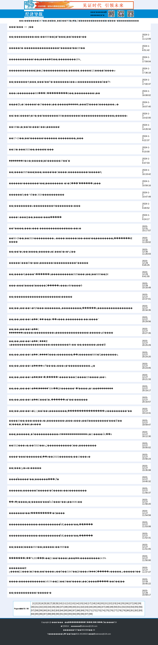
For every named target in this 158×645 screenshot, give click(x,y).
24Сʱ (41, 21)
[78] (120, 610)
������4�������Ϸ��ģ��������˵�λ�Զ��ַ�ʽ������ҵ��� (55, 183)
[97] (86, 614)
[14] (77, 603)
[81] (132, 610)
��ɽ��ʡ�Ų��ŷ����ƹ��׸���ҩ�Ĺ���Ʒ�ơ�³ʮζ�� (42, 252)
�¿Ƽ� (78, 21)
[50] (115, 607)
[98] (90, 614)
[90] (57, 614)
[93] (70, 614)
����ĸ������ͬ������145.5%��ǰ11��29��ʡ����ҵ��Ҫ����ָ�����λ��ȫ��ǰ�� (67, 581)
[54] (132, 607)
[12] (69, 603)
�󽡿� (107, 21)
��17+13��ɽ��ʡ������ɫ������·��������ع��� (46, 138)
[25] (123, 603)
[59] (41, 610)
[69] (82, 610)
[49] (111, 607)
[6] (48, 603)
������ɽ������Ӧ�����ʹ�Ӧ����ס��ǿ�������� (48, 490)
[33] (45, 607)
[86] (41, 614)
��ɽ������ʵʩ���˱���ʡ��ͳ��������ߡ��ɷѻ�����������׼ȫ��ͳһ (59, 82)
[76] (111, 610)
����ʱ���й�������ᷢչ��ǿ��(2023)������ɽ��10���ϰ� (49, 457)
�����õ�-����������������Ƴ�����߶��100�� (47, 48)
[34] (49, 607)
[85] (37, 614)
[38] (66, 607)
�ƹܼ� (72, 21)
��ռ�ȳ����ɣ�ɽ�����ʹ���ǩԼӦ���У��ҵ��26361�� (45, 502)
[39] (70, 607)
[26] (127, 603)
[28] (135, 603)
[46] (99, 607)
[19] (98, 603)
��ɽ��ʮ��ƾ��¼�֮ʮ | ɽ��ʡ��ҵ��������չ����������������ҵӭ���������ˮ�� (70, 411)
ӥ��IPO (65, 21)
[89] (53, 614)
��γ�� (47, 21)
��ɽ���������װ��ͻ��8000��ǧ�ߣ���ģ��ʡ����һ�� (47, 37)
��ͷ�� (23, 21)
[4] (42, 603)
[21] (106, 603)
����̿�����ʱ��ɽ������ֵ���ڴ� (34, 479)
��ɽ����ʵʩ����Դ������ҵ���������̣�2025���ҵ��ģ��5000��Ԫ (58, 274)
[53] (128, 607)
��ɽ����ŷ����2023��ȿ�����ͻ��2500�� (39, 547)
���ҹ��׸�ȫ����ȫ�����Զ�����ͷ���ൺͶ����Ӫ (45, 285)
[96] (82, 614)
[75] (107, 610)
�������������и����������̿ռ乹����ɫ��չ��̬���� (51, 524)
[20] (102, 603)
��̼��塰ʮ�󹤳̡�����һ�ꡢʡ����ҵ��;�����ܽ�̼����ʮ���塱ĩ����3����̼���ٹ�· (64, 104)
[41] (78, 607)
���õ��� (16, 27)
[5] (45, 603)
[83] (140, 610)
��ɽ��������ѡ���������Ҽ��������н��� (44, 206)
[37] (62, 607)
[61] (49, 610)
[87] (45, 614)
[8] (54, 603)
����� (33, 21)
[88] (49, 614)
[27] (131, 603)
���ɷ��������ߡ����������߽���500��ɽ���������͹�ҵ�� (54, 93)
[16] (85, 603)
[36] (57, 607)
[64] (62, 610)
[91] (62, 614)
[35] (53, 607)
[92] (66, 614)
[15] (81, 603)
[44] (90, 607)
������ (87, 21)
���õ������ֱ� (98, 12)
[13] (73, 603)
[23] (114, 603)
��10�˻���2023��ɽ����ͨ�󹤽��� (31, 149)
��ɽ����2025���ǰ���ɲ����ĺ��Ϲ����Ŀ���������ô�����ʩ (55, 172)
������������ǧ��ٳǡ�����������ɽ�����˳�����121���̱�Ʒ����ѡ (62, 70)
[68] (78, 610)
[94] (74, 614)
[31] (37, 607)
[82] (136, 610)
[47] (103, 607)
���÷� (114, 21)
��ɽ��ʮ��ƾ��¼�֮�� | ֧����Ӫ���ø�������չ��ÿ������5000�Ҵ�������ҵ (63, 354)
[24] (118, 603)
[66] (70, 610)
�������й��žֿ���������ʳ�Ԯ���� (37, 513)
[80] (128, 610)
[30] (32, 607)
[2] (36, 603)
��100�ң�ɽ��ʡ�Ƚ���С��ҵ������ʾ (34, 127)
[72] (95, 610)
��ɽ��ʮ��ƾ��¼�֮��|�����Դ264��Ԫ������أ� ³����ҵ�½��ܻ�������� (61, 388)
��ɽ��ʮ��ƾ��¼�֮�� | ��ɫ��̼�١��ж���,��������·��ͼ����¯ (54, 319)
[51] (120, 607)
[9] (57, 603)
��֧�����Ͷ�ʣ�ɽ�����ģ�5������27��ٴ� (39, 161)
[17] (89, 603)
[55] (136, 607)
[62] (53, 610)
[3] (39, 603)
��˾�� (56, 21)
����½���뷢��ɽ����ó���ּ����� (35, 217)
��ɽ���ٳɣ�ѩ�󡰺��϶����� (25, 468)
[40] (74, 607)
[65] (66, 610)
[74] (103, 610)
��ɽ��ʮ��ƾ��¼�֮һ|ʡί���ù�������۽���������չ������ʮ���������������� (71, 308)
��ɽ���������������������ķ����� (40, 297)
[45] (95, 607)
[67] (74, 610)
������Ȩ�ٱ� (97, 15)
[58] (37, 610)
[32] (41, 607)
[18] (93, 603)
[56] (140, 607)
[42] (82, 607)
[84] (32, 614)
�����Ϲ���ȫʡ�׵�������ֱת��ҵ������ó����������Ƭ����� (48, 263)
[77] (115, 610)
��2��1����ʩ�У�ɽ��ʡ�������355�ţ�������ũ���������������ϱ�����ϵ (68, 116)
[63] (57, 610)
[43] (86, 607)
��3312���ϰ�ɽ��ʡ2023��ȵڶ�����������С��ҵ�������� (52, 445)
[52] (124, 607)
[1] (33, 603)
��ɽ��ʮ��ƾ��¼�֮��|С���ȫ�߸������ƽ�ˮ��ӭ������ (48, 399)
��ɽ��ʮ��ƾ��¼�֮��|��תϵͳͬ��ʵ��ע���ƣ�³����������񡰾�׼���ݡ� (52, 366)
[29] (139, 603)
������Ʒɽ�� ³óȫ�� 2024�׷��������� (36, 194)
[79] (124, 610)
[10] (60, 603)
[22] (110, 603)
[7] (51, 603)
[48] (107, 607)
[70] (86, 610)
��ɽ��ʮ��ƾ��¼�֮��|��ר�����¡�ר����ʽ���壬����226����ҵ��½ (57, 377)
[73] (99, 610)
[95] (78, 614)
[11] (64, 603)
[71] (90, 610)
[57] (32, 610)
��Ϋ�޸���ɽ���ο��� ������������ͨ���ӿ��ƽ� (45, 228)
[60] (45, 610)
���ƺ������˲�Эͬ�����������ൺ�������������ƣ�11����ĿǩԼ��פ (60, 434)
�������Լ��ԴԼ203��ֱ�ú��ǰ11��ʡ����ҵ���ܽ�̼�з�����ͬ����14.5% (57, 558)
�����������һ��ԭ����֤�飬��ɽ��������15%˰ (45, 59)
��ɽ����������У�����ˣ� (30, 593)
